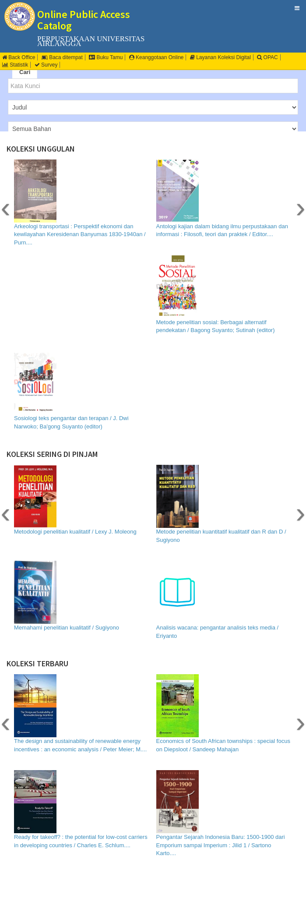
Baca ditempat (62, 57)
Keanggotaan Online (156, 57)
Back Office (18, 57)
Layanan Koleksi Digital (220, 57)
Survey (46, 65)
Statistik (15, 65)
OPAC (267, 57)
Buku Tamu (106, 57)
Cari (24, 72)
